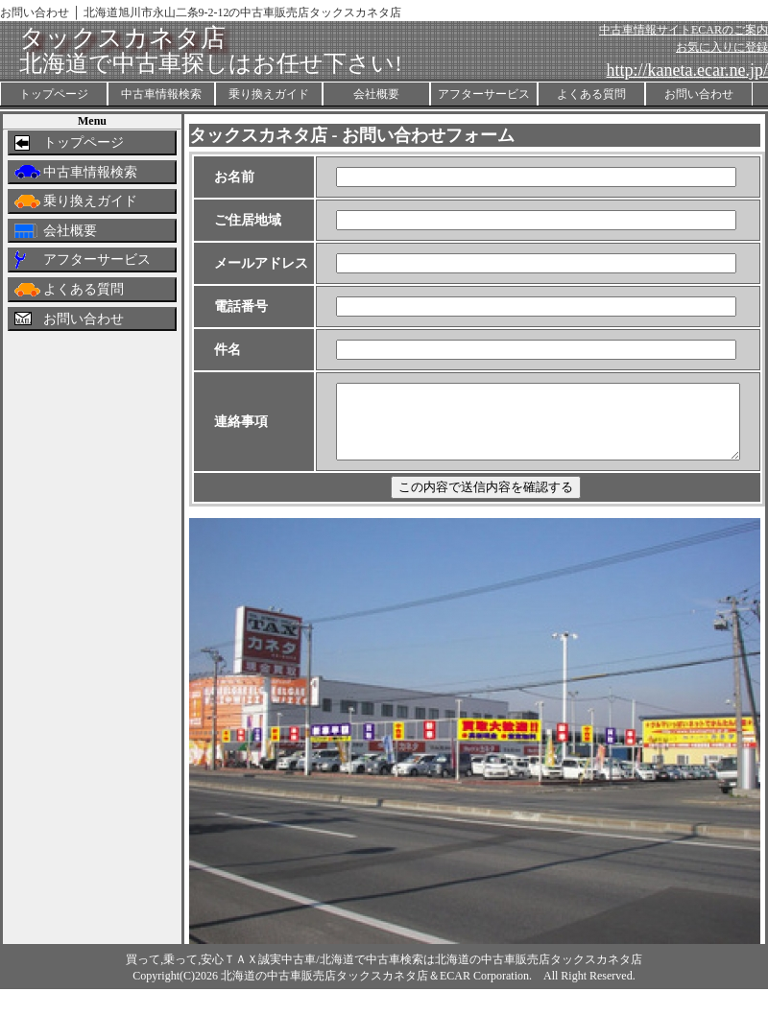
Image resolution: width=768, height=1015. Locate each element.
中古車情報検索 (161, 94)
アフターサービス (484, 94)
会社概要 (376, 94)
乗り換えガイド (268, 94)
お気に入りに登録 (722, 47)
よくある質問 (591, 94)
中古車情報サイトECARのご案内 (683, 29)
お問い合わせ (698, 94)
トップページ (53, 94)
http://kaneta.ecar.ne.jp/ (687, 70)
